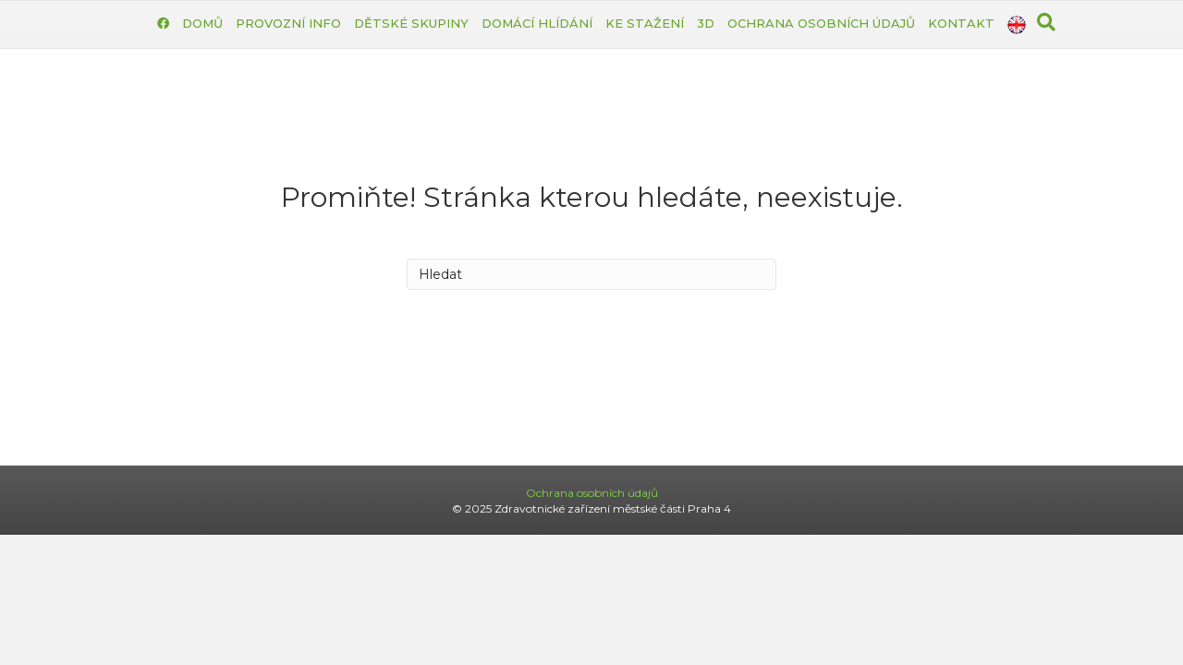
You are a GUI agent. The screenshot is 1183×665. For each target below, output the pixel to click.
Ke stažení (644, 23)
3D (705, 23)
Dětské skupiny (411, 23)
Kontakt (961, 23)
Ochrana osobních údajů (821, 23)
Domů (202, 23)
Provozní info (288, 23)
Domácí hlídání (537, 23)
